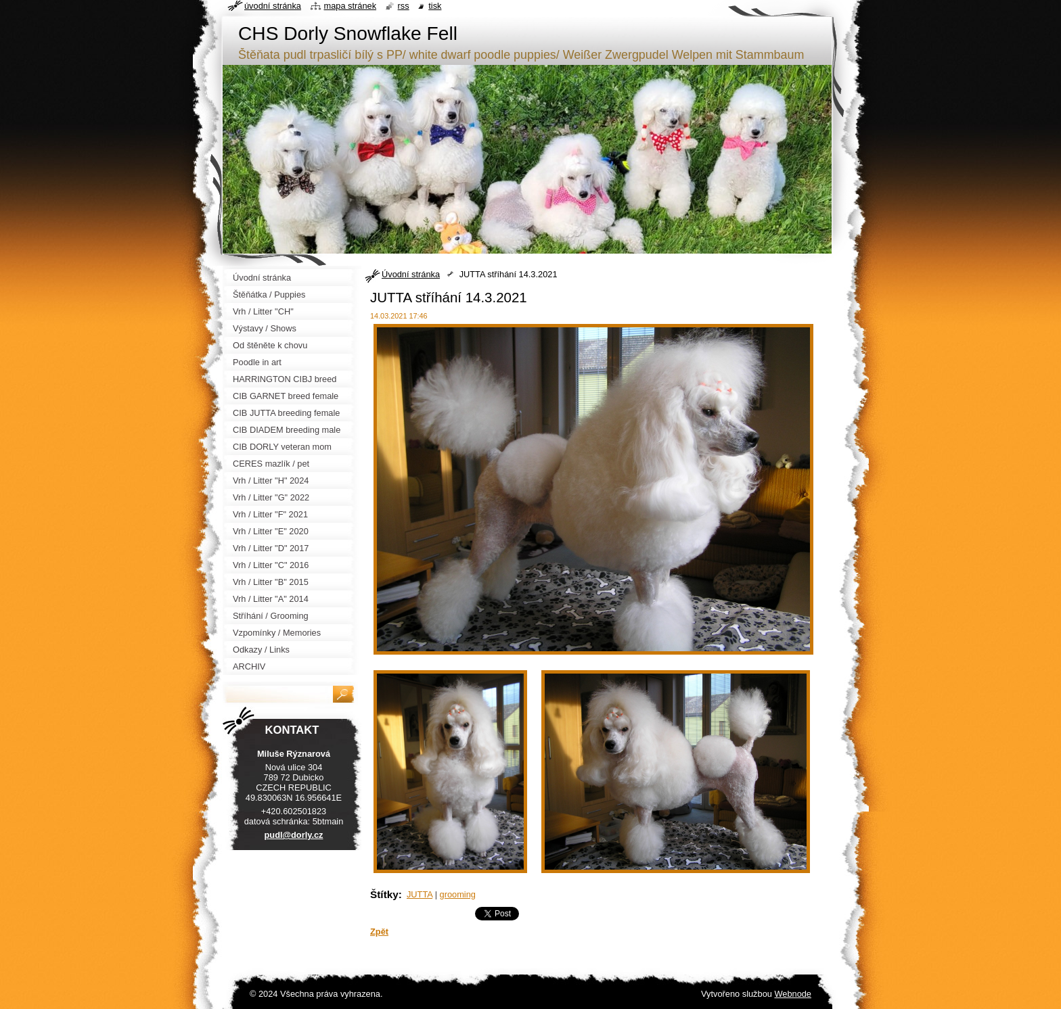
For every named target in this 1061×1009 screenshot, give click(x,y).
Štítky (384, 894)
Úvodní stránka (411, 274)
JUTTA (419, 894)
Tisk (434, 6)
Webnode (792, 994)
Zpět (379, 931)
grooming (458, 894)
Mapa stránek (350, 6)
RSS (403, 6)
